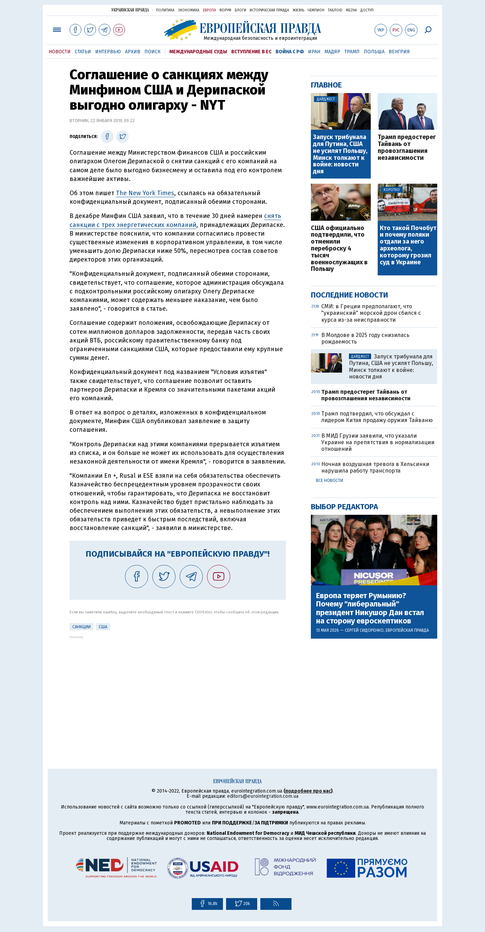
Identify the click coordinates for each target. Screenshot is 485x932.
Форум (225, 10)
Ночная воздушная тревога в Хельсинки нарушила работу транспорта (375, 467)
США (103, 626)
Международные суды (198, 52)
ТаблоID (335, 10)
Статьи (83, 52)
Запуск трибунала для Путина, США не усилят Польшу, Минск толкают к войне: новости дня (340, 154)
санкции (81, 626)
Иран (314, 52)
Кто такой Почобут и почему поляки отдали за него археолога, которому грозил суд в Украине (408, 245)
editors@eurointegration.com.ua (262, 796)
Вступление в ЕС (251, 52)
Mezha (351, 10)
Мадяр (332, 52)
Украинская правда (130, 9)
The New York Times (145, 193)
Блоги (240, 10)
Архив (132, 52)
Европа (209, 10)
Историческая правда (269, 10)
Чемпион (316, 10)
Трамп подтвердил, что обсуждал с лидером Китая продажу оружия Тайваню (377, 416)
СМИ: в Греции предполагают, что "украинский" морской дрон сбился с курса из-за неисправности (371, 313)
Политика (165, 10)
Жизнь (298, 10)
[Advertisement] (178, 687)
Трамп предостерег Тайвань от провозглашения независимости (407, 147)
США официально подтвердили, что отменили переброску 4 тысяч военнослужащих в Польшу (339, 249)
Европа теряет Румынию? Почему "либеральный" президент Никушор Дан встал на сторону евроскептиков (370, 608)
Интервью (108, 52)
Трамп (352, 52)
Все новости (329, 480)
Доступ (367, 10)
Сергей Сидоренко (364, 630)
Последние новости (349, 295)
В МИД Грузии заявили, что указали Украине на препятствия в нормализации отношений (377, 442)
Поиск (152, 52)
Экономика (188, 10)
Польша (374, 52)
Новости (60, 52)
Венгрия (399, 52)
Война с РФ (290, 52)
